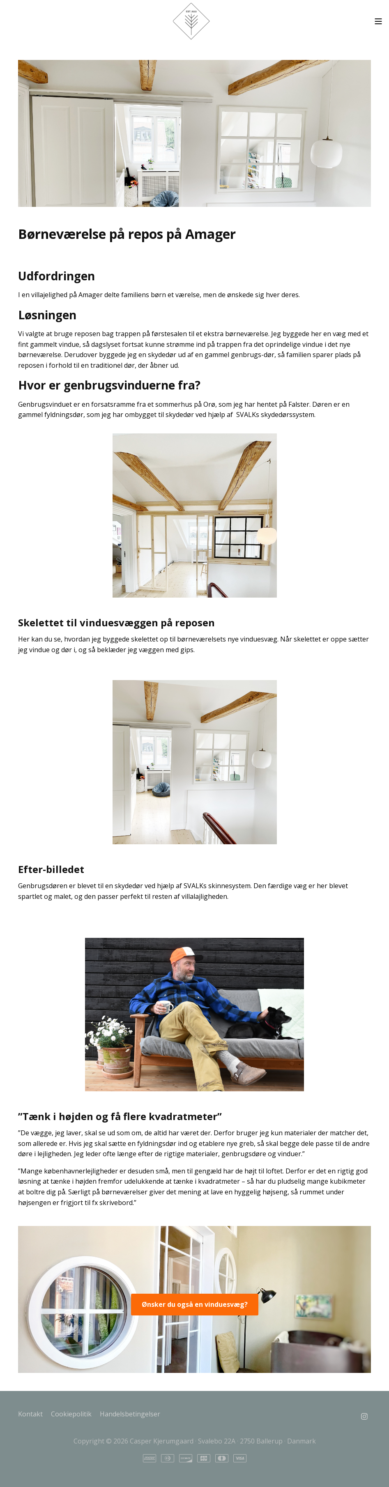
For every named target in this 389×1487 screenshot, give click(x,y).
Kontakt (30, 1413)
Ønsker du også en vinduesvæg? (195, 1304)
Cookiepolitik (71, 1413)
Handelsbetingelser (130, 1413)
